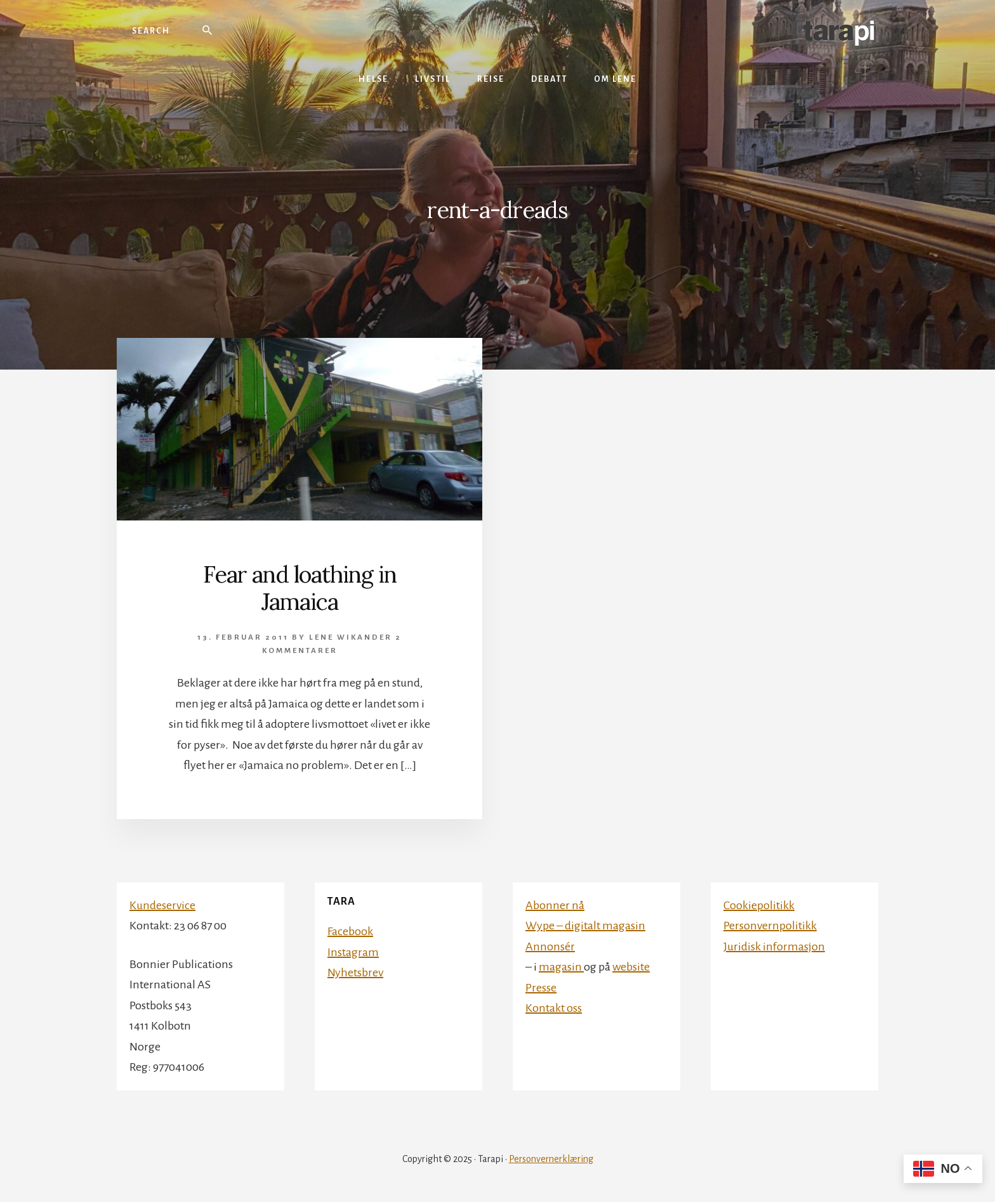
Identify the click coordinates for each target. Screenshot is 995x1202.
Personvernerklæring (551, 1159)
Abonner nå (554, 905)
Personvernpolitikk (770, 925)
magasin (561, 966)
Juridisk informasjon (774, 946)
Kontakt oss (553, 1008)
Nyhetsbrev (355, 972)
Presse (541, 987)
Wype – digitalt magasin (585, 925)
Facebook (350, 931)
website (631, 966)
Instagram (353, 952)
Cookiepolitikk (758, 905)
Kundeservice (162, 905)
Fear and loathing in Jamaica (300, 588)
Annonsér (550, 946)
